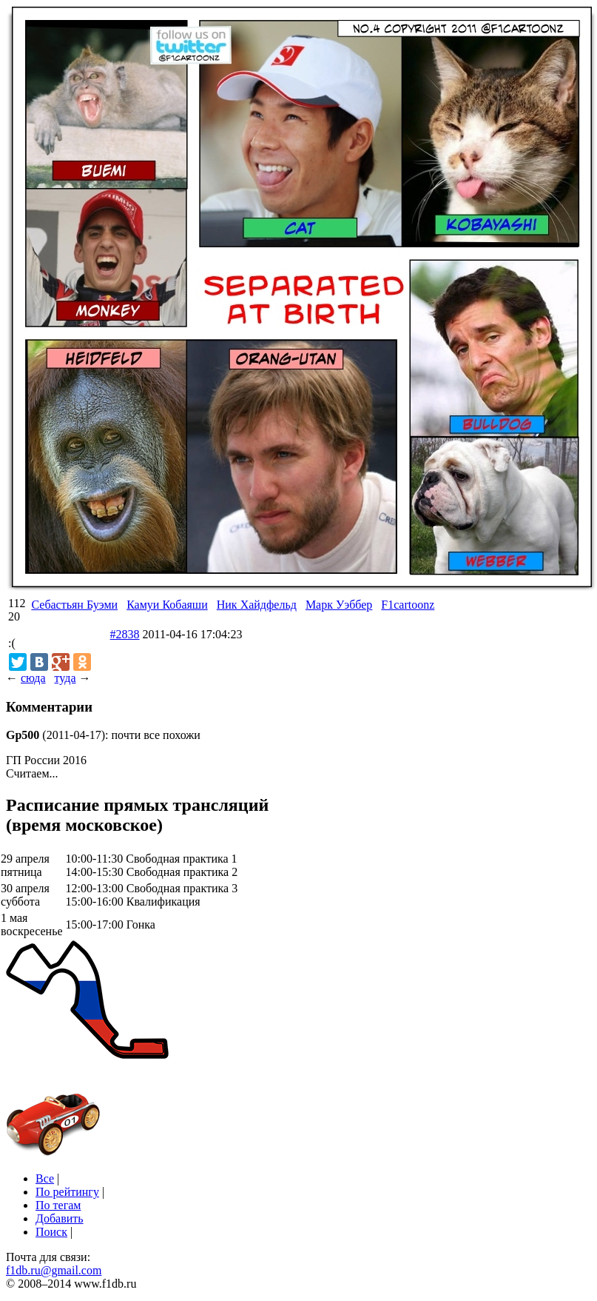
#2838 (125, 634)
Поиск (51, 1231)
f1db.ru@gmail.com (53, 1270)
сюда (33, 678)
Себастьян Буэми (74, 604)
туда (64, 678)
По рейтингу (67, 1191)
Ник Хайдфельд (257, 604)
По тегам (58, 1205)
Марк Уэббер (339, 604)
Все (45, 1178)
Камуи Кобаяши (167, 604)
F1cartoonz (407, 604)
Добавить (60, 1218)
